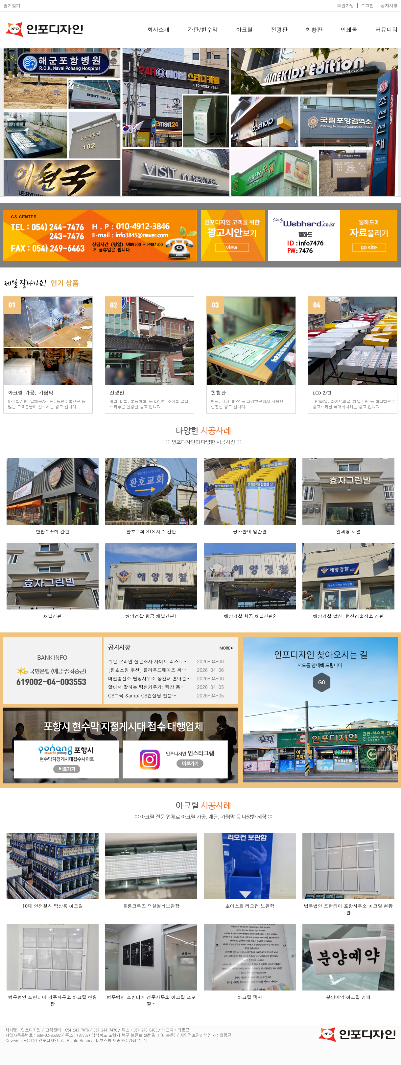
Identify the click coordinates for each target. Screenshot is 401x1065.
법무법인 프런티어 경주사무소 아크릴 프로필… (151, 1000)
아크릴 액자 (250, 997)
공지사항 (389, 5)
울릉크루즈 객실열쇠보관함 (151, 906)
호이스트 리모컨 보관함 (249, 906)
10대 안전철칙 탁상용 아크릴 (52, 906)
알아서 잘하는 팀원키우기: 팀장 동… (146, 687)
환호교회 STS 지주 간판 (151, 531)
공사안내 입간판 (250, 531)
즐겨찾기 (11, 5)
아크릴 (244, 29)
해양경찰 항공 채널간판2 (250, 616)
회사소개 (158, 29)
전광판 (279, 29)
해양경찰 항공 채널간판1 (151, 616)
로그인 (367, 5)
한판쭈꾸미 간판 (53, 531)
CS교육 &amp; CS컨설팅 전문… (142, 695)
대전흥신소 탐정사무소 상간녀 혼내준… (149, 678)
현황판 (314, 29)
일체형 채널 (348, 531)
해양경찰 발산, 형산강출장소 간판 (348, 616)
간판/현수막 (203, 29)
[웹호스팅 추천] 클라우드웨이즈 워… (147, 670)
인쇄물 (349, 29)
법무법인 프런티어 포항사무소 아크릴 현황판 (348, 909)
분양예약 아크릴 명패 (348, 997)
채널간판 (52, 616)
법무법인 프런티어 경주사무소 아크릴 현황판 (52, 1000)
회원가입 (345, 5)
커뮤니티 (386, 29)
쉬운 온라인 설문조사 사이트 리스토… (148, 661)
